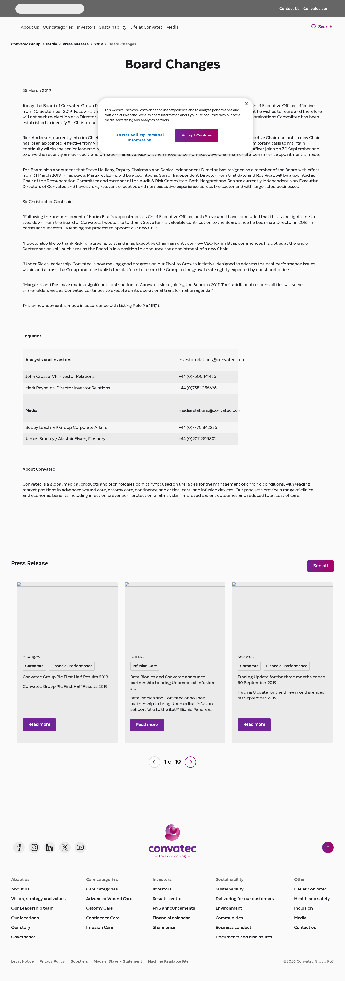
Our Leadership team (32, 908)
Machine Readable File (168, 961)
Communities (229, 918)
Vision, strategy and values (38, 899)
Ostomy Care (99, 908)
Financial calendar (171, 918)
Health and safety (312, 899)
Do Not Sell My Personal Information (139, 137)
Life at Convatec (310, 889)
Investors (162, 889)
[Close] (246, 104)
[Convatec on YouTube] (80, 847)
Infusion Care (99, 928)
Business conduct (233, 928)
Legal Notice (22, 961)
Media (300, 918)
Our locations (25, 918)
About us (20, 889)
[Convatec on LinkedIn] (49, 847)
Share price (164, 928)
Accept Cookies (197, 135)
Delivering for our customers (245, 899)
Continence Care (103, 918)
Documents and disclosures (244, 937)
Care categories (102, 889)
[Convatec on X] (65, 847)
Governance (23, 937)
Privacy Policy (52, 961)
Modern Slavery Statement (118, 961)
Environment (229, 908)
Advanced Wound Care (109, 899)
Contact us (305, 928)
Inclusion (303, 908)
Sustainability (230, 889)
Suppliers (79, 961)
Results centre (167, 899)
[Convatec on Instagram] (34, 847)
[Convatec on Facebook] (19, 847)
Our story (20, 928)
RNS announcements (174, 908)
